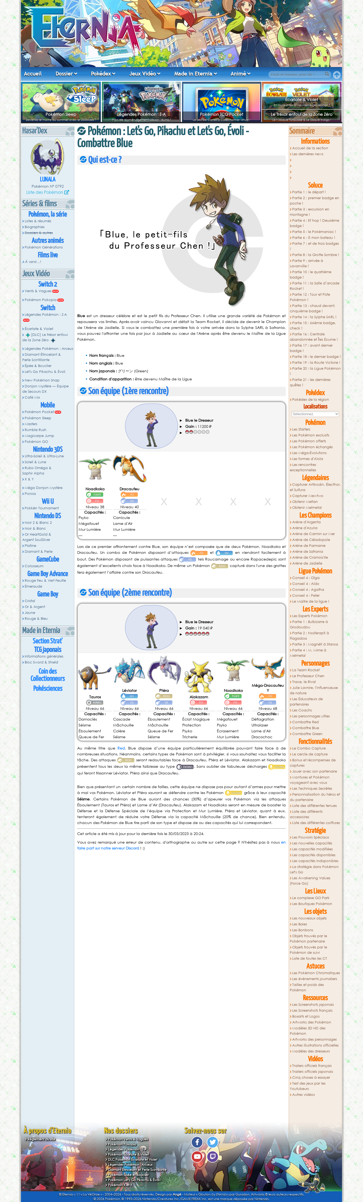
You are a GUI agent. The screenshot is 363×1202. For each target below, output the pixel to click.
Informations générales (44, 656)
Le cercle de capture (310, 754)
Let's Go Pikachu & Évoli (45, 371)
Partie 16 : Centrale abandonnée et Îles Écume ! (314, 337)
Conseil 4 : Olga (306, 578)
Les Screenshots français (312, 1010)
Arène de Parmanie (308, 545)
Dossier (64, 74)
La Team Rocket (306, 670)
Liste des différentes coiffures (316, 823)
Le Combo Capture (309, 748)
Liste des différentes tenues (314, 805)
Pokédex (101, 74)
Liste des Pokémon (44, 192)
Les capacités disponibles (313, 855)
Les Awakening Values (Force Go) (310, 881)
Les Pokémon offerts (309, 441)
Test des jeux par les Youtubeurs (307, 1086)
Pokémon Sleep (61, 114)
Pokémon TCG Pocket (221, 114)
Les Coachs (302, 710)
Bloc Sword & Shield (41, 662)
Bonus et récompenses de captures (313, 763)
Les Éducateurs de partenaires (306, 702)
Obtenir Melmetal (307, 507)
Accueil (33, 74)
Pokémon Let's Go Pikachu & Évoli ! (134, 1180)
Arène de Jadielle (307, 563)
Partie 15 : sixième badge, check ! (313, 326)
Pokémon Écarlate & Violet (128, 1154)
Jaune (30, 612)
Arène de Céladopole (311, 539)
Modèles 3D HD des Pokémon (307, 1031)
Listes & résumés (38, 221)
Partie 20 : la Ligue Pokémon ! (315, 371)
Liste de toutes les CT (309, 958)
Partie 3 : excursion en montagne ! (309, 212)
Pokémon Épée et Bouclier (128, 1175)
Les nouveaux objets (309, 918)
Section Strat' (47, 641)
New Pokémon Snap (42, 380)
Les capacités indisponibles (315, 861)
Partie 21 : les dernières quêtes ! (310, 382)
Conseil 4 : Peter (306, 595)
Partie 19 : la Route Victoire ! (316, 362)
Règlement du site (41, 1139)
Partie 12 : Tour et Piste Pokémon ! (310, 297)
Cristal (30, 601)
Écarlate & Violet (301, 99)
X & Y (29, 479)
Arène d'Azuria (304, 528)
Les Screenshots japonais (313, 1004)
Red (121, 748)
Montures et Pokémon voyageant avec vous (309, 780)
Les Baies (299, 924)
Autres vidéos (303, 1094)
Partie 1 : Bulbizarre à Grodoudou (309, 624)
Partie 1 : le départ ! (309, 192)
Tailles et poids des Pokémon (307, 987)
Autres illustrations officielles (315, 1045)
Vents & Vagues (38, 291)
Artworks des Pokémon (311, 1022)
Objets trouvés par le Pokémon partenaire (308, 939)
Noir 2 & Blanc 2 (38, 522)
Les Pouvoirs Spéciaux (310, 837)
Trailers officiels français (312, 1065)
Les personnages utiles (311, 716)
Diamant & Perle (39, 551)
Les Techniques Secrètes (312, 788)
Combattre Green (307, 734)
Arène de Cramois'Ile (310, 557)
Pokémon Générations (44, 247)
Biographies (35, 227)
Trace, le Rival (304, 682)
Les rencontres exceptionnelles (303, 467)
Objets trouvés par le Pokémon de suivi (308, 950)
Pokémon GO (36, 441)
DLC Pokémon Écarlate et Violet (132, 1159)
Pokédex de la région (310, 399)
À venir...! (33, 261)
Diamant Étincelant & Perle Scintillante (41, 357)
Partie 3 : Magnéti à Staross (315, 644)
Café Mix (32, 397)
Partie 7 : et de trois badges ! (314, 246)
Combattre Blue (305, 728)
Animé (238, 74)
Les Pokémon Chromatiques (316, 973)
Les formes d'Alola (307, 459)
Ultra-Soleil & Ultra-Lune (44, 456)
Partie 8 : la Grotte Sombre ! (315, 255)
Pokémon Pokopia (41, 300)
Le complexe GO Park (310, 898)
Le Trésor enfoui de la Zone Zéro (301, 114)
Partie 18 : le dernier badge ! (316, 356)
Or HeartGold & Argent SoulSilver (36, 537)
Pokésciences (47, 688)
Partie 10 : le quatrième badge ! (310, 275)
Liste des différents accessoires (306, 814)
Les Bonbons (302, 930)
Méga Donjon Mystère (43, 487)
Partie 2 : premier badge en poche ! (314, 201)
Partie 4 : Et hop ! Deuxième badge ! (314, 223)
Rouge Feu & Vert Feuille (45, 580)
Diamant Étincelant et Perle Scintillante (137, 1169)
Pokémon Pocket (39, 412)
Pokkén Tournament (42, 508)
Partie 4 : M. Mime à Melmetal (308, 653)
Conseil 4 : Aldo (305, 583)
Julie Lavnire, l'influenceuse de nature (314, 690)
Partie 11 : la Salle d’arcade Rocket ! (314, 286)
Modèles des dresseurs (311, 1051)
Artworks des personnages (314, 1039)
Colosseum (34, 566)
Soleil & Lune (35, 462)
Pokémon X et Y (120, 1185)
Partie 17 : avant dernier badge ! (311, 348)
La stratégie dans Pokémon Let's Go (314, 869)
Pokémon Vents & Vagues (128, 1139)
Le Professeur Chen (308, 676)
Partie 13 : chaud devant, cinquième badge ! (312, 308)
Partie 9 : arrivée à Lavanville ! (306, 263)
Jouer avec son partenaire (314, 771)
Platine (30, 545)
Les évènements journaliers (314, 979)
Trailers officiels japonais (312, 1071)
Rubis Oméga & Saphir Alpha (36, 471)
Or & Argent (35, 606)
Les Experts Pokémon (309, 616)
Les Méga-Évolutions (309, 453)
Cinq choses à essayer (311, 1077)
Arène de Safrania (307, 551)
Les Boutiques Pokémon (312, 903)
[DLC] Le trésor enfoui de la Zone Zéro (45, 337)
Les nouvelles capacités (312, 843)
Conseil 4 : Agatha (308, 589)
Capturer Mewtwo (307, 496)
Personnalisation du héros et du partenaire (315, 797)
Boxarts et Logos (306, 1016)
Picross (30, 493)
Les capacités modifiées (312, 849)
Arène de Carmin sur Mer (313, 534)
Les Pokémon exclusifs (310, 435)
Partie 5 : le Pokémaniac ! (314, 231)
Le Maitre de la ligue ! (310, 601)
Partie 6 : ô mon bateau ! (313, 237)
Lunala (47, 180)
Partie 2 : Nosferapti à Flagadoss (309, 636)
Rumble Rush (35, 430)
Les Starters (301, 429)
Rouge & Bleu (36, 618)
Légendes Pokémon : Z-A (141, 114)
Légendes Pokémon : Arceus (49, 348)
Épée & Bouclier (38, 365)
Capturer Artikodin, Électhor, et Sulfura (315, 487)
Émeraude (33, 586)
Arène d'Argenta (306, 522)
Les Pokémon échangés (312, 447)
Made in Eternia (193, 74)
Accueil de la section (310, 148)
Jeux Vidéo (142, 74)
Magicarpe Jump (39, 435)
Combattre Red (305, 722)
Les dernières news (307, 154)
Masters (31, 424)
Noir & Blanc (35, 528)
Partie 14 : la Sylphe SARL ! (314, 317)
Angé (177, 1194)
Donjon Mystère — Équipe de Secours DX (45, 389)
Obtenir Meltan (305, 501)
